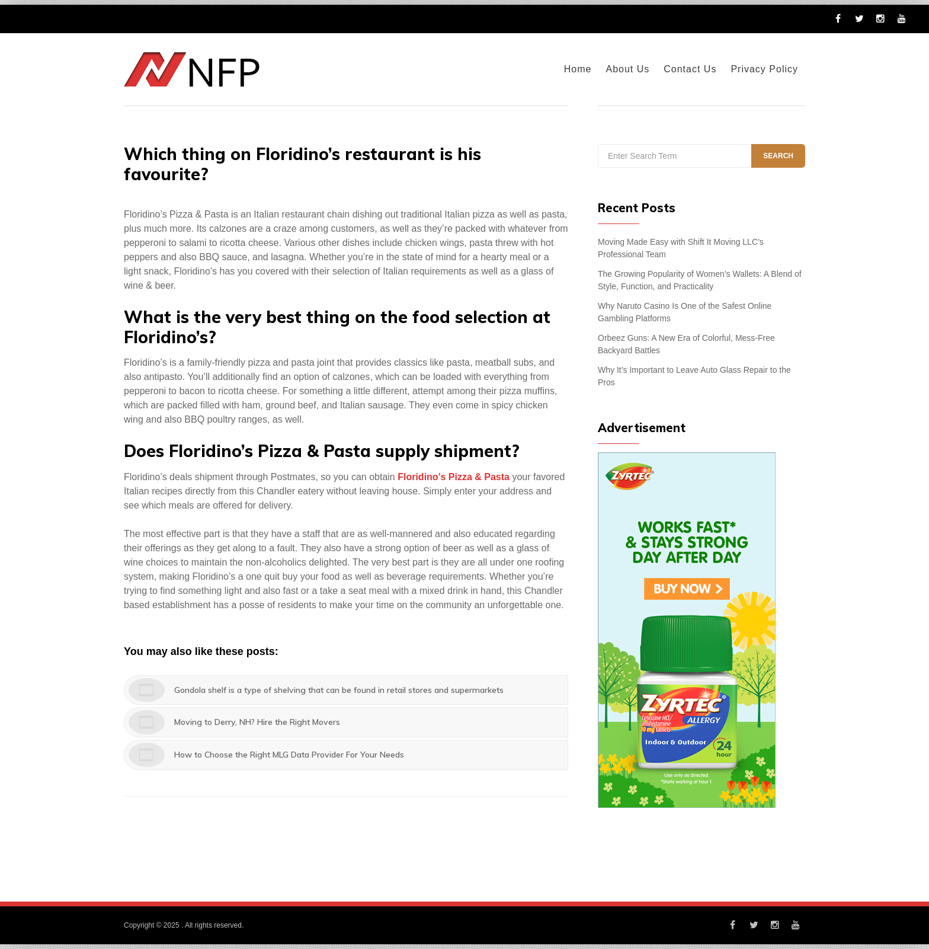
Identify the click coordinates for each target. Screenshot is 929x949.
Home (578, 69)
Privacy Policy (764, 69)
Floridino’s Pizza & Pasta (454, 477)
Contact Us (690, 69)
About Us (627, 69)
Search (778, 156)
